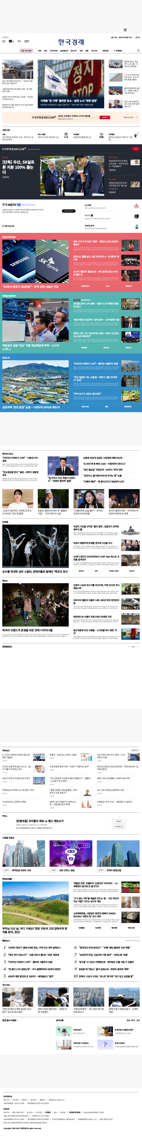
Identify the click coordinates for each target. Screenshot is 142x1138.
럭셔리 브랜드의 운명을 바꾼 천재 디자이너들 (27, 630)
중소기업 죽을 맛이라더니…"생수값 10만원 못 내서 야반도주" (17, 82)
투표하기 (119, 821)
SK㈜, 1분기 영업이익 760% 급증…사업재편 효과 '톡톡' (62, 803)
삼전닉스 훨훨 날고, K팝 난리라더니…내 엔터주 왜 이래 (96, 258)
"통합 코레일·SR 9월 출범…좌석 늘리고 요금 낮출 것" (63, 791)
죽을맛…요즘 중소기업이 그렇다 (63, 754)
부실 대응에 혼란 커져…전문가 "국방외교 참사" (69, 766)
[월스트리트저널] (19, 41)
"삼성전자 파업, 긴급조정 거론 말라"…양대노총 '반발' (103, 954)
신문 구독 (114, 37)
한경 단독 (5, 157)
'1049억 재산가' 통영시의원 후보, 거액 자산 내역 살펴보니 (34, 947)
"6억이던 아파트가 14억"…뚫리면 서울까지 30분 (95, 363)
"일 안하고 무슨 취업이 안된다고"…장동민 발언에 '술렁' (61, 479)
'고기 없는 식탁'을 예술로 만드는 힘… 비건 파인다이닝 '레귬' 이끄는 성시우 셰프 (96, 900)
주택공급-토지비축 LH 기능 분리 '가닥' (18, 790)
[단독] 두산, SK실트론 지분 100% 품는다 (18, 167)
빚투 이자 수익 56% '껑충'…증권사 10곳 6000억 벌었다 (95, 243)
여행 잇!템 (131, 928)
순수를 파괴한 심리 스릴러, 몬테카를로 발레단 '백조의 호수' (35, 571)
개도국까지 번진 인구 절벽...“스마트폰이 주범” (111, 756)
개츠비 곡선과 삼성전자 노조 (48, 137)
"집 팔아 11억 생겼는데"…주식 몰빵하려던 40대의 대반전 (34, 969)
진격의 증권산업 (109, 870)
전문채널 (105, 50)
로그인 (137, 37)
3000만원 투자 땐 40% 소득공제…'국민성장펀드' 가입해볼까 (118, 163)
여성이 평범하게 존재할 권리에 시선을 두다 (92, 543)
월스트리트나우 (81, 300)
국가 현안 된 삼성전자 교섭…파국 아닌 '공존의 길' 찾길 (17, 138)
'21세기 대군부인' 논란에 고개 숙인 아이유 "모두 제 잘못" (16, 512)
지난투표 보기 (119, 826)
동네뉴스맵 (85, 406)
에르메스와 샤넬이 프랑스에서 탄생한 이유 (92, 616)
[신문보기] (3, 41)
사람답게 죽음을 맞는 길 (82, 137)
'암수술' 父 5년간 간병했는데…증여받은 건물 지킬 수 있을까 (106, 962)
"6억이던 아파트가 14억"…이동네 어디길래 (20, 459)
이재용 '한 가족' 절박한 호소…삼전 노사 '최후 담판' (69, 101)
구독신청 (15, 1100)
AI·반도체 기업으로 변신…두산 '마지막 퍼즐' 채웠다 (131, 77)
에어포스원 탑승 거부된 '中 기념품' (120, 138)
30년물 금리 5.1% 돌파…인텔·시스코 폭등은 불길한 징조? (96, 305)
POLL (4, 815)
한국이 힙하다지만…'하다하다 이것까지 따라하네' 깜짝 (123, 512)
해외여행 (114, 928)
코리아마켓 (53, 50)
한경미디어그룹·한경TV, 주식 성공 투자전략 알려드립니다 (17, 106)
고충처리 (24, 1100)
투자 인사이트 (113, 157)
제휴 (13, 1112)
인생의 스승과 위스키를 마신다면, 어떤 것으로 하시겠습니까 (96, 586)
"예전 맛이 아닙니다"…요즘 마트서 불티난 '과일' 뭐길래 (33, 954)
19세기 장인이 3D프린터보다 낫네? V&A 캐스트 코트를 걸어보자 (96, 558)
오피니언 (94, 50)
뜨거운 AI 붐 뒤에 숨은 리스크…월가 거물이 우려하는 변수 (16, 768)
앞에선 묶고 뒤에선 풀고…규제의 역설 (123, 1010)
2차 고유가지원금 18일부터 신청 (110, 790)
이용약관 (63, 1112)
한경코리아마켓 (8, 237)
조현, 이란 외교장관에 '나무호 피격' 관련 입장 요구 (131, 104)
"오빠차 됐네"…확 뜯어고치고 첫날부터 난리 (103, 481)
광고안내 (33, 1100)
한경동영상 (7, 646)
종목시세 (106, 347)
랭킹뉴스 (6, 940)
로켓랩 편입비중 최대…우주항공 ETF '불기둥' (118, 184)
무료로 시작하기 (68, 211)
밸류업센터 (127, 406)
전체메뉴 (119, 50)
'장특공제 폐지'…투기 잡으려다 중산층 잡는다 (88, 1010)
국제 (81, 50)
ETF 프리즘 (112, 179)
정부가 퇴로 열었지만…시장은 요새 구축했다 (52, 1010)
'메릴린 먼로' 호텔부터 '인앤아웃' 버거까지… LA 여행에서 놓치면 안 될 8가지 (95, 885)
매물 (106, 406)
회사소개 (6, 1100)
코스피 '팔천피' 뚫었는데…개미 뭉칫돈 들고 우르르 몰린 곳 (95, 273)
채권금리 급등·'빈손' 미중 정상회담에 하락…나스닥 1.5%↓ (30, 347)
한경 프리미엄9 (26, 50)
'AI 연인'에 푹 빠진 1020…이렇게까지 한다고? (104, 463)
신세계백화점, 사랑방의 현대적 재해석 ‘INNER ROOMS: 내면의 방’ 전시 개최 (94, 915)
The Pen (6, 984)
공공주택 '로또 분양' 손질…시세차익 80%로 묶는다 (31, 407)
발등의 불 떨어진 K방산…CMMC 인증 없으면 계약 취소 (132, 90)
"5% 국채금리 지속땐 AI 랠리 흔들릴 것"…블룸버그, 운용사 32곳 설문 (70, 779)
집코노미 (74, 50)
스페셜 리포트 (8, 837)
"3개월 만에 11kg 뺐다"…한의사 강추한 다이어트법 (88, 512)
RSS (55, 1112)
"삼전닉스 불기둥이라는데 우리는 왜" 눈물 (102, 475)
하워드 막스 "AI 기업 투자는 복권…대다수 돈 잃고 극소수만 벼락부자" (96, 335)
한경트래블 (7, 878)
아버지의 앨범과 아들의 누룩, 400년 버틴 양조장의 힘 (96, 601)
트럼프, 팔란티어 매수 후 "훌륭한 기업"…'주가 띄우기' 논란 (52, 512)
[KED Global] (27, 41)
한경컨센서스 (85, 286)
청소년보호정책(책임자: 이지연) (94, 1112)
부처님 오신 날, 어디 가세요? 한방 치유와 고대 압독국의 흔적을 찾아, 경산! (34, 930)
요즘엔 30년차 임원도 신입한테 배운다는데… (103, 457)
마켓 (129, 286)
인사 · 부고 (131, 1020)
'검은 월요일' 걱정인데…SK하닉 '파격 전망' (103, 469)
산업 (45, 50)
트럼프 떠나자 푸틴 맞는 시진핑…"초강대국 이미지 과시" (17, 98)
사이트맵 (39, 1112)
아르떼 (5, 521)
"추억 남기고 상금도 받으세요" (87, 393)
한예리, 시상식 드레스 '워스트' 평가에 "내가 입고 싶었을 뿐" (106, 976)
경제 (39, 50)
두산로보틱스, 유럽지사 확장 (14, 801)
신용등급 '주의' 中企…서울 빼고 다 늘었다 (114, 801)
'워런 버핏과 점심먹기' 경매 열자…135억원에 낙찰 (96, 319)
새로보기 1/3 (135, 750)
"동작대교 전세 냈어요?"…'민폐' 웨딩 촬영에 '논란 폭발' (104, 947)
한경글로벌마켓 (8, 295)
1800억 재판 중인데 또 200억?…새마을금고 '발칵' (31, 976)
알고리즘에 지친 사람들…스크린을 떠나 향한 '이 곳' (95, 632)
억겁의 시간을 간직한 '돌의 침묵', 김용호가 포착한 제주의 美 (96, 528)
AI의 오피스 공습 (62, 870)
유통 (86, 50)
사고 (138, 1020)
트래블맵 (81, 928)
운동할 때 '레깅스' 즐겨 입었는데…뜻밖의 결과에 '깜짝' (104, 969)
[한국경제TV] (11, 41)
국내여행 (98, 928)
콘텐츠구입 (19, 1112)
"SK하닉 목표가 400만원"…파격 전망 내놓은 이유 (30, 286)
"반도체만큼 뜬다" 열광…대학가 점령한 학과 (20, 474)
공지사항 (60, 1020)
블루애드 (42, 1100)
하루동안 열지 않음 (128, 117)
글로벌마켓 (64, 50)
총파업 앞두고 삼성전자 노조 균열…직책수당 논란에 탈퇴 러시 (131, 65)
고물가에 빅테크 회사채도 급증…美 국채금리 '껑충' (17, 90)
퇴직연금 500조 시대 (16, 870)
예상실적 (84, 347)
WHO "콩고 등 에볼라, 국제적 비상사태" (113, 778)
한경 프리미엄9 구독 (125, 37)
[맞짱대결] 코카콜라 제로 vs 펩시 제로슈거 (39, 821)
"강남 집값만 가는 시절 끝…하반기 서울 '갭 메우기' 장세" (95, 379)
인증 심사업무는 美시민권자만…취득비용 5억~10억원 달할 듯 (117, 768)
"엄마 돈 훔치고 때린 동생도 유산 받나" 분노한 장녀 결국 (16, 1010)
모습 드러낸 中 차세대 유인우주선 (16, 778)
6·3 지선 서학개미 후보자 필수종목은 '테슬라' (16, 756)
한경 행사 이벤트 (9, 1020)
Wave (4, 580)
